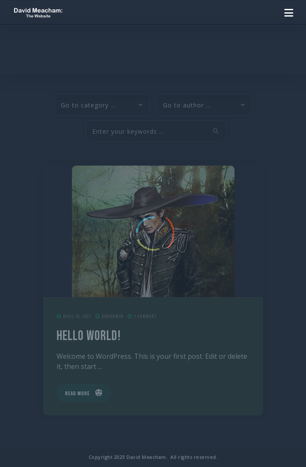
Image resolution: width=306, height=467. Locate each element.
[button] (288, 13)
